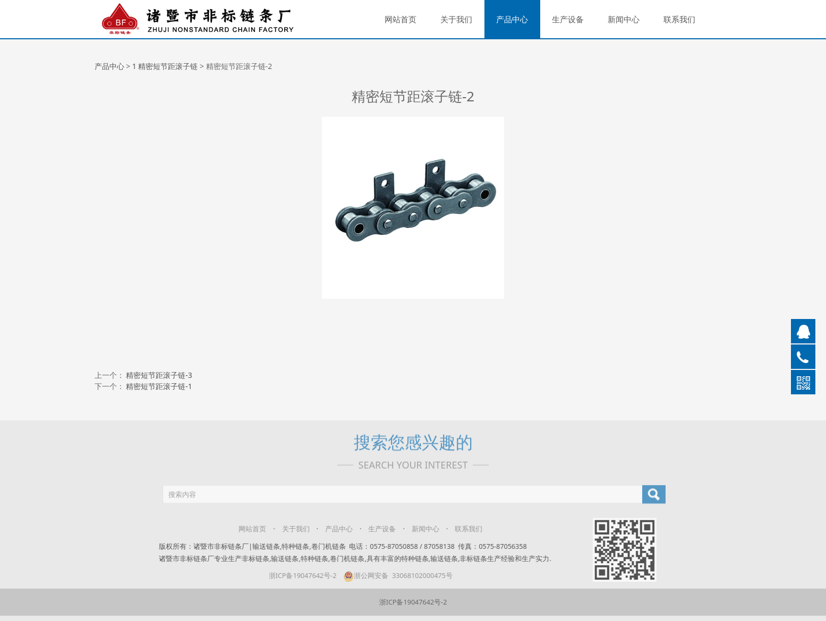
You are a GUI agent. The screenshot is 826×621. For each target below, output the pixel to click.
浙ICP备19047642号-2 (296, 575)
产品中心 (512, 19)
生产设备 (568, 19)
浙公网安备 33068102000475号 (391, 575)
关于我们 (456, 19)
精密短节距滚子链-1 (159, 386)
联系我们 (679, 19)
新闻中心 (624, 19)
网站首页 (400, 19)
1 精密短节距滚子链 (165, 66)
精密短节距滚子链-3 (159, 375)
